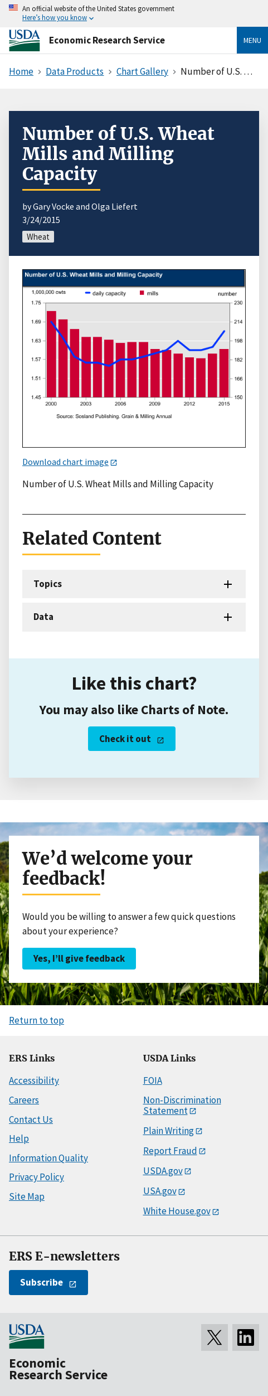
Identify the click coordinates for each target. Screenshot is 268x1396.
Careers (24, 1100)
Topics (47, 584)
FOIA (152, 1080)
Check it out (125, 739)
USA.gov (160, 1191)
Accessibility (34, 1080)
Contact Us (31, 1119)
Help (19, 1138)
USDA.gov (163, 1171)
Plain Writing (168, 1130)
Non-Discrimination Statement (182, 1105)
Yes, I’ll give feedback (79, 958)
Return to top (36, 1020)
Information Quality (48, 1158)
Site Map (27, 1196)
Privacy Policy (36, 1177)
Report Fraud (170, 1151)
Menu (252, 40)
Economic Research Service (107, 40)
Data (43, 616)
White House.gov (177, 1211)
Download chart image (65, 461)
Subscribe (41, 1282)
